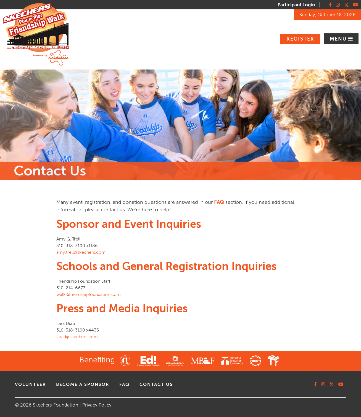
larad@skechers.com (77, 336)
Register (300, 39)
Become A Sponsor (82, 384)
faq (124, 384)
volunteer (30, 384)
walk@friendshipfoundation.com (88, 294)
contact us (156, 384)
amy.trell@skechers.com (81, 252)
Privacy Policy (96, 405)
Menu (339, 39)
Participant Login (296, 4)
